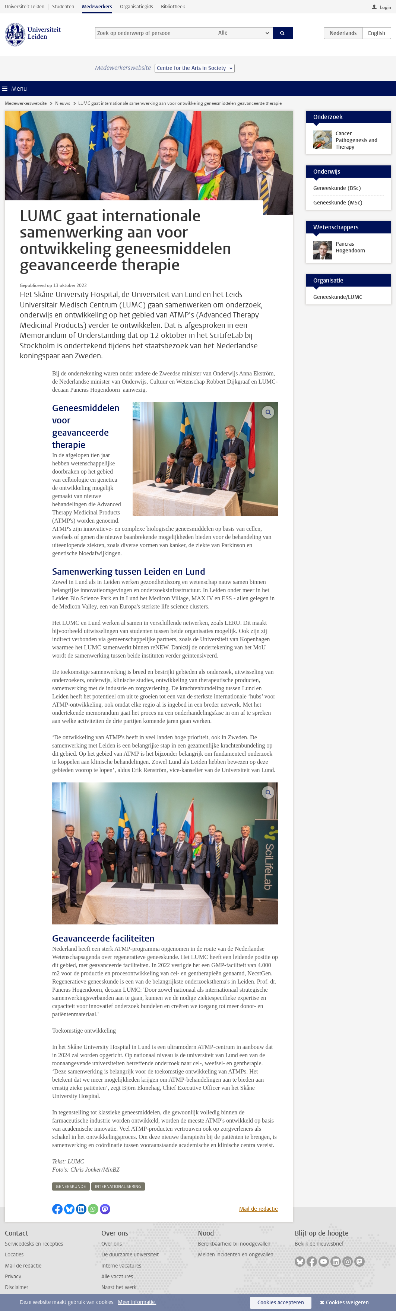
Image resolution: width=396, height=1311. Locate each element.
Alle (223, 32)
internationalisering (118, 1186)
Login (385, 7)
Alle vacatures (117, 1276)
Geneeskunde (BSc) (337, 188)
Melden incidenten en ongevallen (235, 1254)
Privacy (13, 1276)
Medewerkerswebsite (26, 103)
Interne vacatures (121, 1265)
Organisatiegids (136, 6)
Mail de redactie (258, 1208)
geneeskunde (71, 1186)
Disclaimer (16, 1287)
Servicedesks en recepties (34, 1243)
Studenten (63, 6)
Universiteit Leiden (24, 6)
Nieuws (62, 103)
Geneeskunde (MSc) (337, 202)
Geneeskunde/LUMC (337, 297)
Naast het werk (118, 1287)
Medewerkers (97, 6)
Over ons (111, 1243)
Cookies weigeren (347, 1302)
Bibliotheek (173, 6)
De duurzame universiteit (130, 1254)
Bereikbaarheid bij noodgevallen (234, 1243)
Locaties (14, 1254)
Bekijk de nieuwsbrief (319, 1243)
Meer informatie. (137, 1302)
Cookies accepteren (280, 1302)
